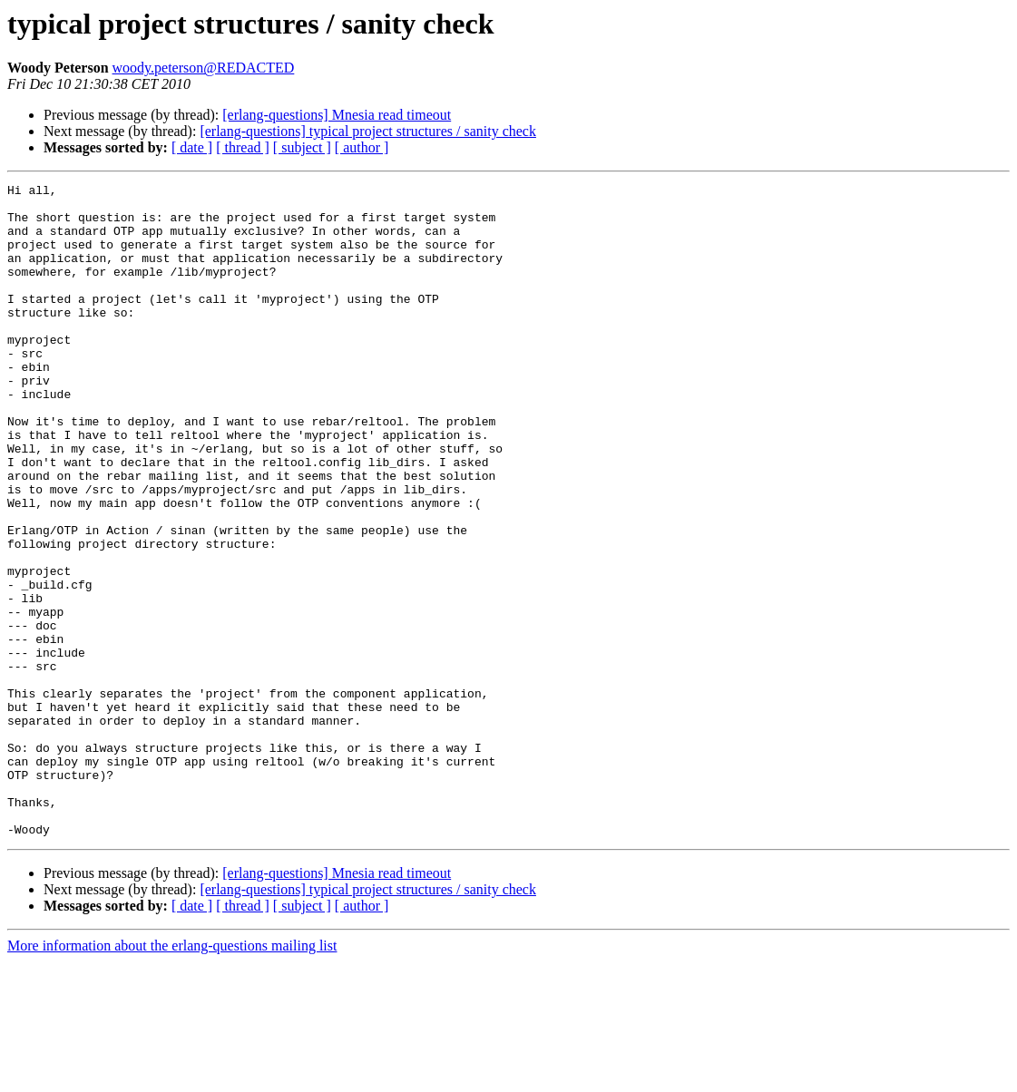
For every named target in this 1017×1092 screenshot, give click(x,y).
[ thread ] (242, 147)
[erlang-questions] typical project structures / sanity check (368, 131)
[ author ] (362, 147)
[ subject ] (302, 147)
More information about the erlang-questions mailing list (172, 1076)
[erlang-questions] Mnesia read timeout (336, 114)
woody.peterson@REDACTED (203, 67)
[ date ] (191, 147)
